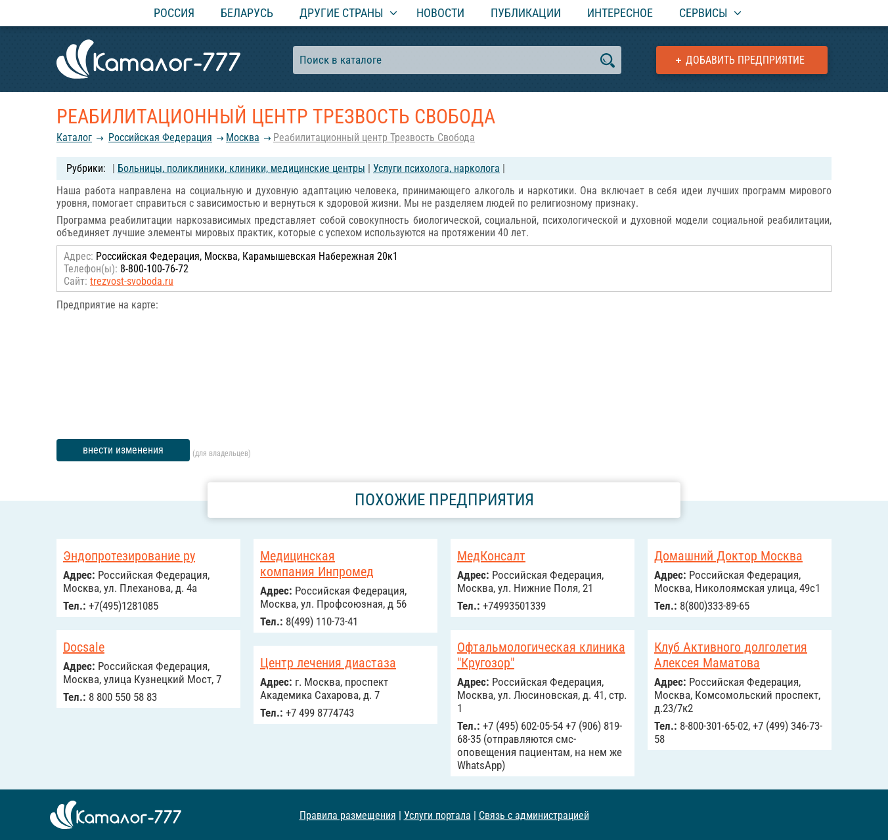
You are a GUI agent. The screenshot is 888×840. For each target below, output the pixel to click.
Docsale (83, 647)
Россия (174, 13)
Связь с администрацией (534, 814)
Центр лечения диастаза (328, 663)
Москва (242, 137)
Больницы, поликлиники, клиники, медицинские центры (241, 168)
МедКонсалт (491, 556)
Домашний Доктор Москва (728, 556)
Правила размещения (348, 814)
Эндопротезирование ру (129, 556)
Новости (440, 13)
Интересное (620, 13)
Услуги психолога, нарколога (436, 168)
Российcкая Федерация (160, 137)
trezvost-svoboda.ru (131, 281)
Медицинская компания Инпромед (317, 563)
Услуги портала (437, 814)
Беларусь (247, 13)
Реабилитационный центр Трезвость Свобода (374, 137)
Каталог (74, 137)
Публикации (526, 13)
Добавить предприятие (745, 60)
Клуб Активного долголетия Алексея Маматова (730, 655)
